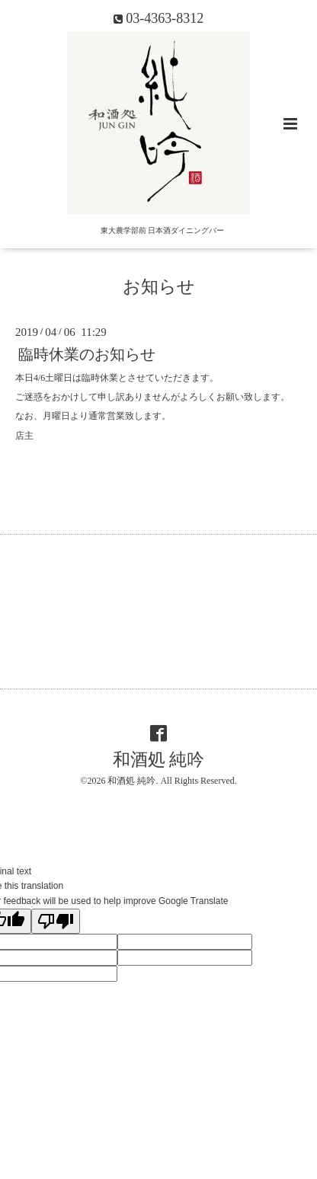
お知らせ (159, 286)
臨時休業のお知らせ (86, 355)
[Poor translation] (55, 921)
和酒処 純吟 (159, 759)
